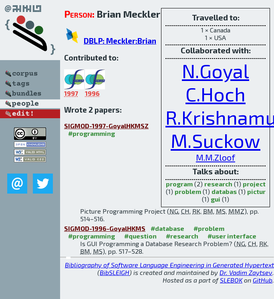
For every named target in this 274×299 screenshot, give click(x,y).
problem (188, 191)
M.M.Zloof (215, 157)
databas (224, 191)
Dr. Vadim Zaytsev (246, 272)
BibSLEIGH (114, 272)
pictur (256, 191)
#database (167, 228)
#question (140, 236)
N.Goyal (215, 70)
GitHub (262, 280)
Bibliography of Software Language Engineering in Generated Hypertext (169, 265)
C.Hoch (215, 93)
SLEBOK (231, 280)
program (179, 184)
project (254, 184)
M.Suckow (215, 140)
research (218, 184)
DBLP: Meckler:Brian (120, 40)
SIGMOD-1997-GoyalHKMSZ (106, 125)
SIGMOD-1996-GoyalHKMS (104, 228)
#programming (91, 133)
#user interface (232, 236)
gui (215, 199)
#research (182, 236)
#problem (208, 228)
